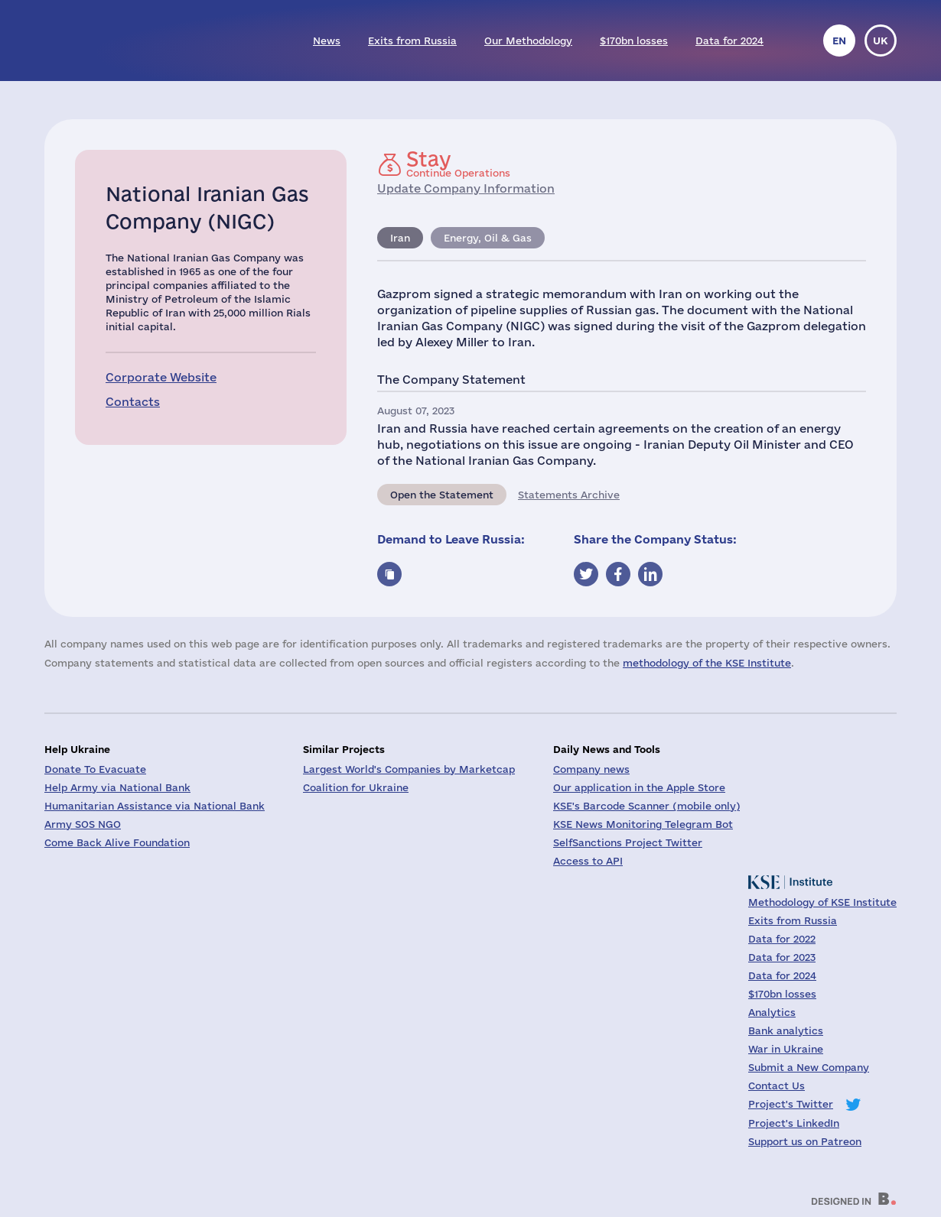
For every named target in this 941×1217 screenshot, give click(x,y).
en (839, 40)
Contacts (133, 401)
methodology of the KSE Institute (707, 662)
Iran (400, 237)
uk (880, 40)
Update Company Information (466, 188)
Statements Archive (569, 494)
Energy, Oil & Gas (488, 237)
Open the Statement (441, 494)
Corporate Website (161, 377)
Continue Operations (458, 163)
